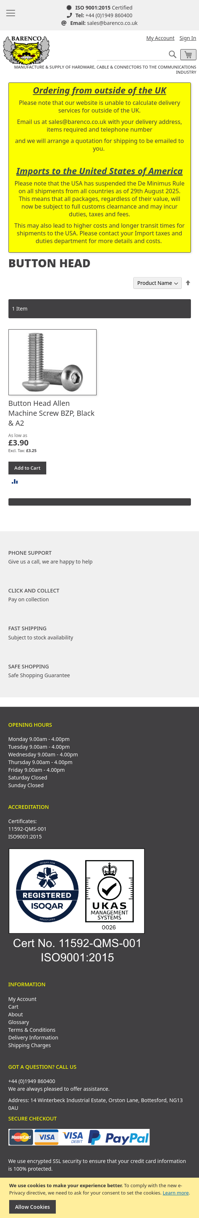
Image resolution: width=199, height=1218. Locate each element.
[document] (100, 1198)
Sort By (120, 282)
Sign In (188, 37)
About (15, 1014)
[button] (14, 480)
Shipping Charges (29, 1045)
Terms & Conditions (32, 1029)
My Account (160, 37)
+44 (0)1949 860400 (109, 15)
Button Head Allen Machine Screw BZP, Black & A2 (51, 413)
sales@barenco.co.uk (112, 22)
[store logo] (26, 47)
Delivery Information (33, 1037)
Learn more (176, 1192)
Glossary (18, 1022)
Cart (13, 1006)
